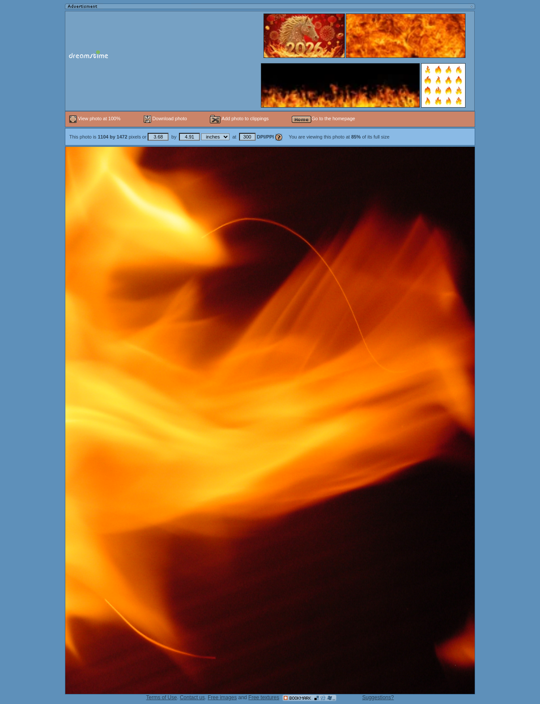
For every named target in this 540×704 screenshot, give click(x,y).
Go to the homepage (323, 118)
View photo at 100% (95, 118)
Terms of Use (161, 697)
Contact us (192, 697)
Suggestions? (378, 697)
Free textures (263, 697)
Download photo (165, 118)
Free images (222, 697)
